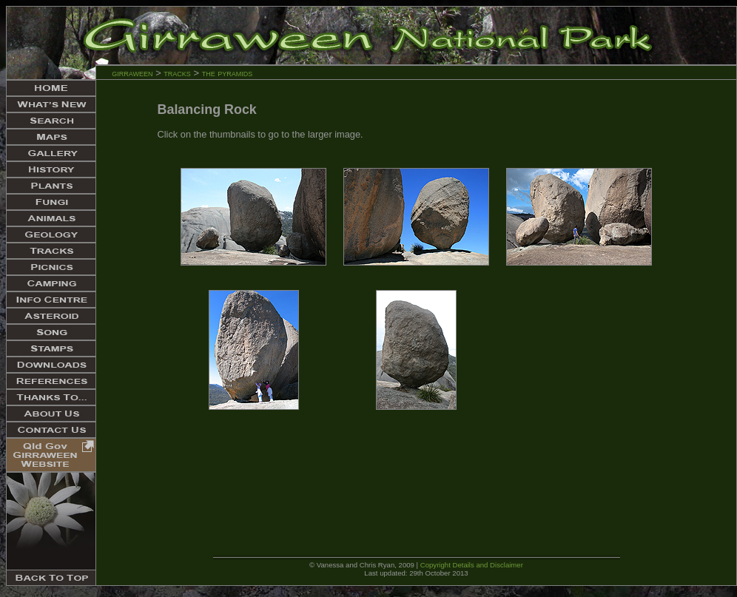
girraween (132, 72)
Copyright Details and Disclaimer (471, 565)
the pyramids (227, 72)
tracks (177, 72)
